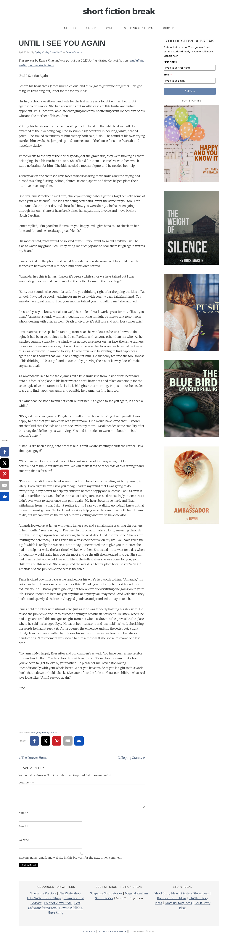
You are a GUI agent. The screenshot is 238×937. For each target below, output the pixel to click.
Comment (26, 782)
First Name (170, 61)
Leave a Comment (74, 52)
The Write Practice (43, 893)
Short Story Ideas (166, 893)
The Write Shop (70, 893)
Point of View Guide (57, 903)
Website (24, 840)
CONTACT (89, 931)
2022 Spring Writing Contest (43, 732)
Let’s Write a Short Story (44, 898)
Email (24, 826)
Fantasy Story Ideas (178, 903)
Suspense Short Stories (106, 893)
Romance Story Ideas (171, 898)
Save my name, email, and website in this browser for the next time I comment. (70, 857)
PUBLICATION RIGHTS (112, 931)
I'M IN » (190, 91)
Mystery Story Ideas (195, 893)
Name (24, 813)
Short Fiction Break (119, 10)
